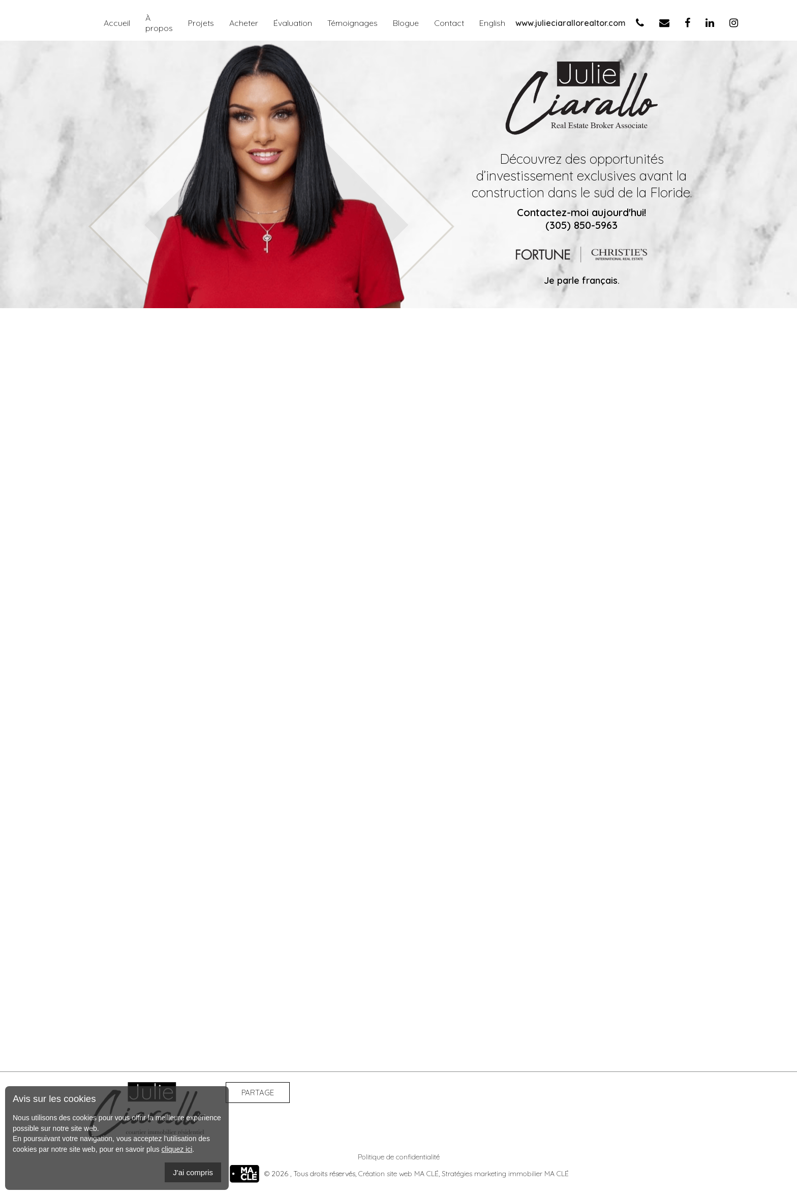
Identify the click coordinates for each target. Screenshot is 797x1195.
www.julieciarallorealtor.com (570, 23)
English (492, 23)
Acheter (243, 23)
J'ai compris (193, 1172)
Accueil (117, 23)
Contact (449, 23)
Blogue (406, 23)
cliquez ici (177, 1149)
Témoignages (352, 23)
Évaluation (292, 23)
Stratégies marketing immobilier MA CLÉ (505, 1173)
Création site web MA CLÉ (398, 1173)
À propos (159, 23)
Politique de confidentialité (399, 1156)
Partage (257, 1092)
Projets (201, 23)
